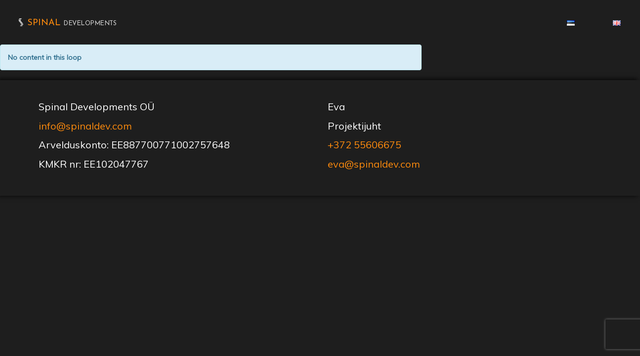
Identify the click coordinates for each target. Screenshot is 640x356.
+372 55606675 (364, 144)
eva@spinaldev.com (374, 164)
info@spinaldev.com (85, 126)
